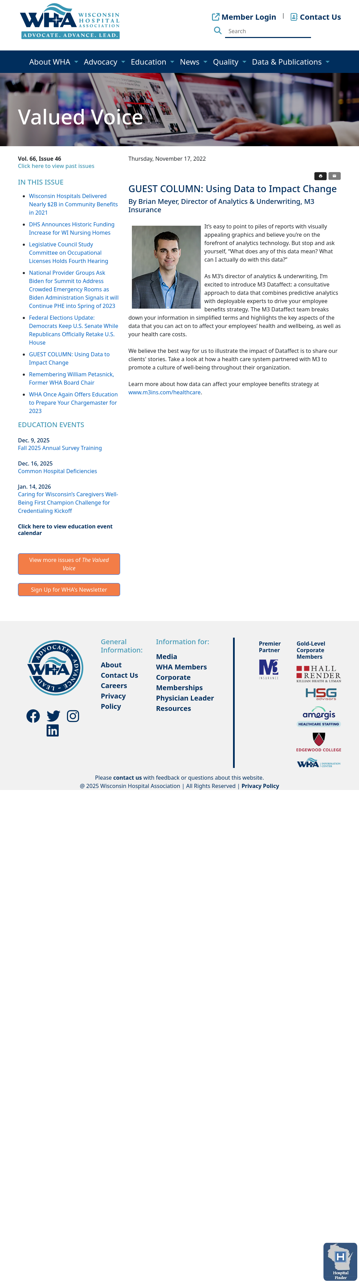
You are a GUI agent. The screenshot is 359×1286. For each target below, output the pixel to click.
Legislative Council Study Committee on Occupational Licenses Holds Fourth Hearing (68, 253)
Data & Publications (288, 61)
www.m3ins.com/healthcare (164, 392)
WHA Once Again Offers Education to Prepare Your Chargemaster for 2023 (73, 403)
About (111, 664)
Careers (114, 685)
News (190, 61)
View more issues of (69, 564)
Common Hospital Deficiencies (57, 471)
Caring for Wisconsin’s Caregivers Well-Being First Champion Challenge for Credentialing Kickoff (68, 502)
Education (149, 61)
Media (166, 656)
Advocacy (101, 61)
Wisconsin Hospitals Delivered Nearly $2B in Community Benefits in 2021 (73, 204)
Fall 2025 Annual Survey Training (60, 448)
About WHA (50, 61)
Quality (226, 61)
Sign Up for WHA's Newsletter (69, 589)
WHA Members (181, 667)
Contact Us (119, 675)
